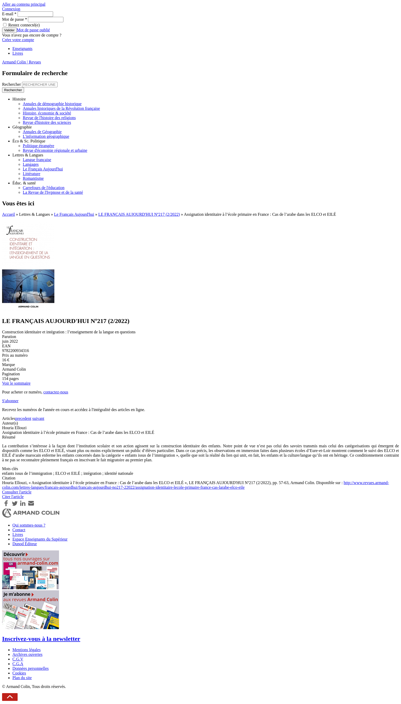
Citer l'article (13, 496)
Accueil (8, 214)
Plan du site (22, 678)
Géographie (22, 127)
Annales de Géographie (42, 132)
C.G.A (17, 664)
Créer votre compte (18, 40)
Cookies (19, 673)
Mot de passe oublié (33, 30)
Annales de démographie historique (52, 104)
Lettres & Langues (27, 155)
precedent (23, 418)
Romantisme (33, 178)
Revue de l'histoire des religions (49, 118)
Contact (18, 530)
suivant (38, 418)
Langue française (37, 159)
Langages (31, 164)
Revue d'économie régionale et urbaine (55, 150)
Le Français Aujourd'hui (43, 169)
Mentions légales (26, 650)
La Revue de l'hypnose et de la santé (53, 192)
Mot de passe (14, 19)
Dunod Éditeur (24, 544)
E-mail (9, 14)
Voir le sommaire (16, 383)
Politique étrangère (38, 145)
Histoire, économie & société (47, 113)
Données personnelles (30, 668)
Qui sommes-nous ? (28, 525)
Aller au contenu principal (24, 4)
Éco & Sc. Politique (28, 141)
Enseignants (22, 48)
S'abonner (10, 401)
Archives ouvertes (27, 654)
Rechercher (12, 84)
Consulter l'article (17, 492)
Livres (17, 53)
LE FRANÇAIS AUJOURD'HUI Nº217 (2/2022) (139, 214)
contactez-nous (55, 392)
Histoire (19, 99)
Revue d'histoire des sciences (47, 122)
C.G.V (17, 659)
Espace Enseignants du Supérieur (40, 539)
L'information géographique (46, 136)
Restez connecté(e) (24, 25)
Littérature (31, 173)
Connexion (11, 9)
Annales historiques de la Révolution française (61, 108)
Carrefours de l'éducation (43, 187)
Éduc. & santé (24, 183)
